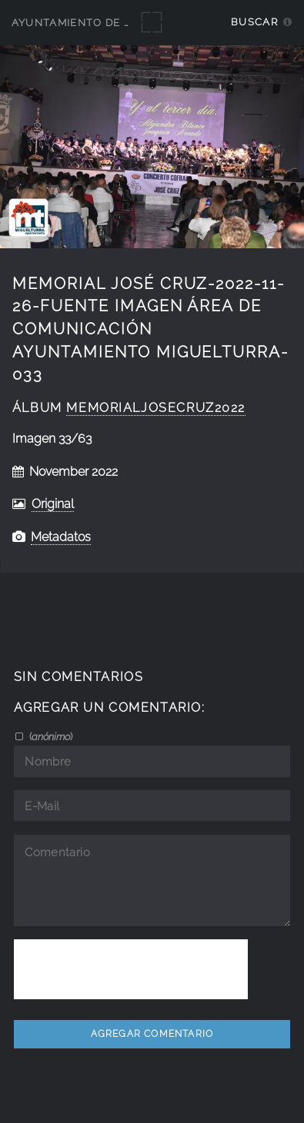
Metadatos (61, 537)
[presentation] (131, 969)
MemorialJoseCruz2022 (156, 407)
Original (53, 504)
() (49, 736)
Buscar (254, 22)
